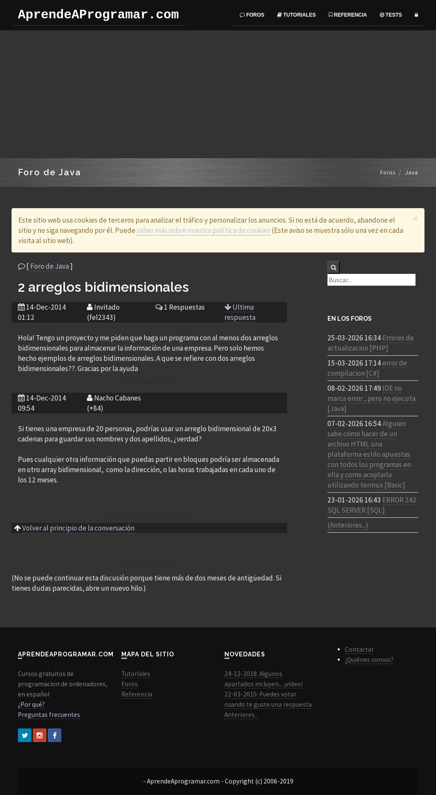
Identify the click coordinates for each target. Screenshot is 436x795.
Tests (391, 15)
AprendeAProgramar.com (98, 15)
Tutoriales (296, 15)
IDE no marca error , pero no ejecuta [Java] (371, 398)
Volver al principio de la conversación (78, 528)
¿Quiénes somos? (369, 660)
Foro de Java (49, 266)
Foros (252, 15)
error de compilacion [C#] (367, 368)
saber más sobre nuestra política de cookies (203, 230)
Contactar (359, 649)
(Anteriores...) (347, 525)
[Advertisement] (218, 94)
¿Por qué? (31, 704)
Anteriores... (241, 715)
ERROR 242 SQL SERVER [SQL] (371, 505)
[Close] (415, 218)
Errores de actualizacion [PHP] (370, 343)
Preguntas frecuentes (49, 715)
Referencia (348, 15)
